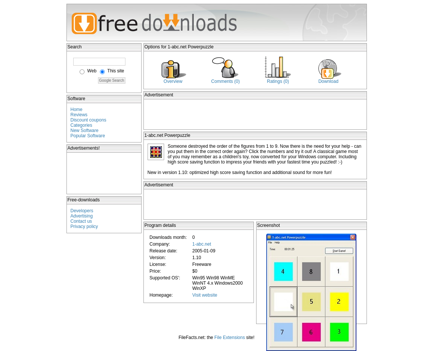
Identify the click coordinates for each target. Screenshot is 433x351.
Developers (82, 210)
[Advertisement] (104, 173)
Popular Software (88, 135)
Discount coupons (88, 120)
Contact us (81, 221)
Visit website (204, 295)
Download (328, 81)
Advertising (82, 216)
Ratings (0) (278, 81)
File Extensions (229, 337)
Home (77, 109)
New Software (85, 130)
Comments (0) (225, 81)
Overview (173, 81)
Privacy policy (84, 226)
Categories (81, 125)
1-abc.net (201, 244)
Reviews (79, 114)
